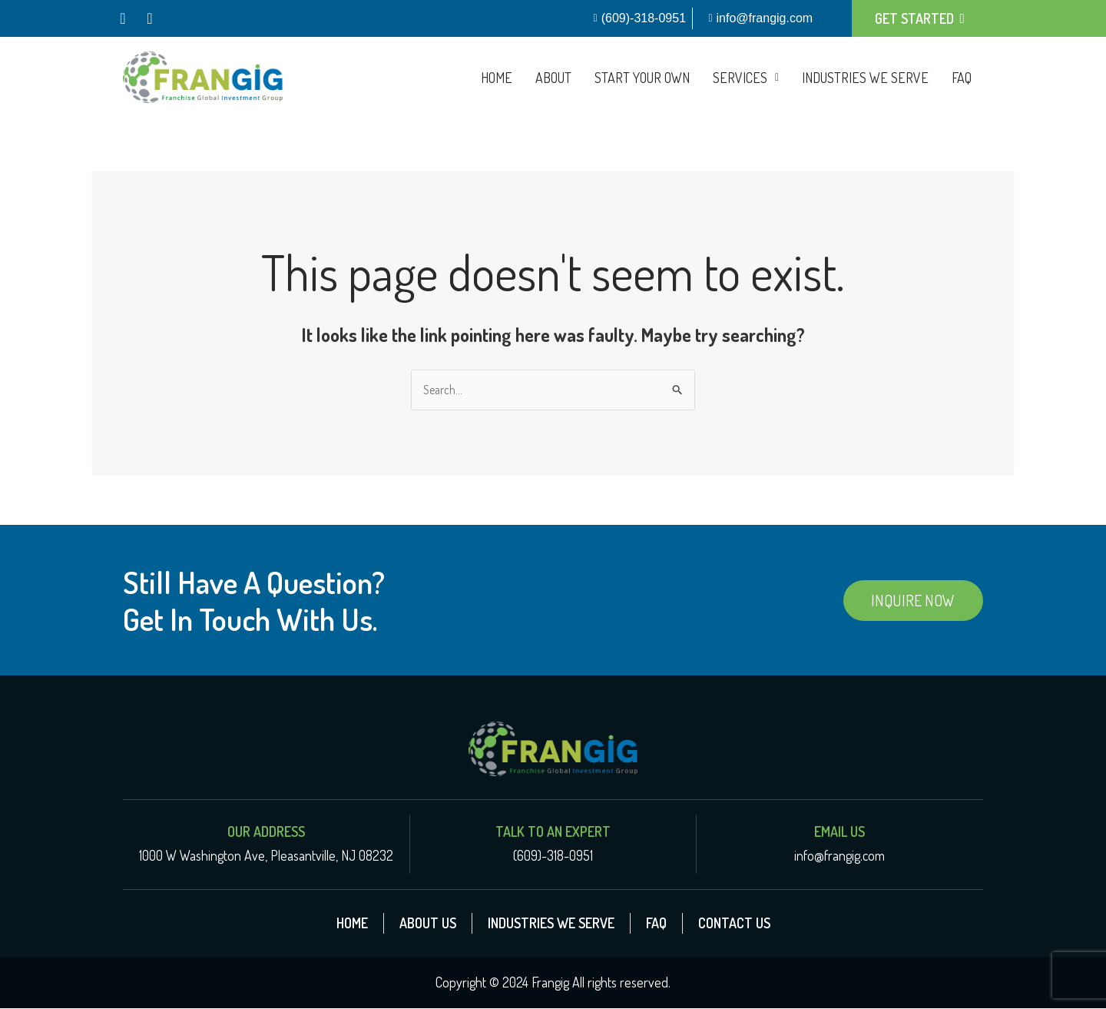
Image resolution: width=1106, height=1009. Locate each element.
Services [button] (746, 77)
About (553, 77)
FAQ (962, 77)
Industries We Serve (865, 77)
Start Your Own (642, 77)
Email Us (839, 832)
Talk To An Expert (553, 832)
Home (496, 77)
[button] (745, 77)
